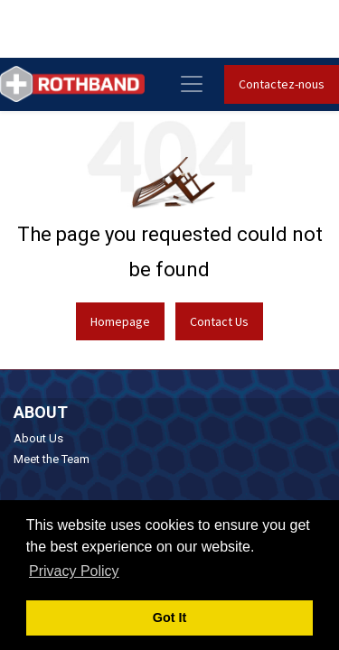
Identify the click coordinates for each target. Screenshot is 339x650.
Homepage (120, 321)
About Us (38, 438)
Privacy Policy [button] (74, 571)
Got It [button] (170, 617)
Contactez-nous (282, 84)
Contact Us (219, 321)
